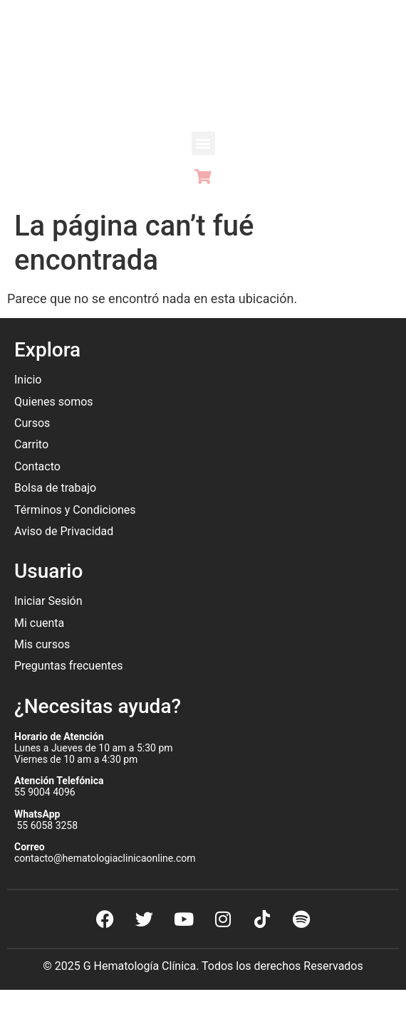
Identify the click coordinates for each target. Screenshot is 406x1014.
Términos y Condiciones (75, 510)
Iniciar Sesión (48, 601)
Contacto (37, 466)
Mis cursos (42, 644)
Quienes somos (55, 401)
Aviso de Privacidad (63, 531)
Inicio (27, 379)
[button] (203, 143)
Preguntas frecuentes (69, 665)
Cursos (32, 423)
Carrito (31, 444)
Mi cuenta (39, 623)
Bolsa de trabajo (55, 488)
